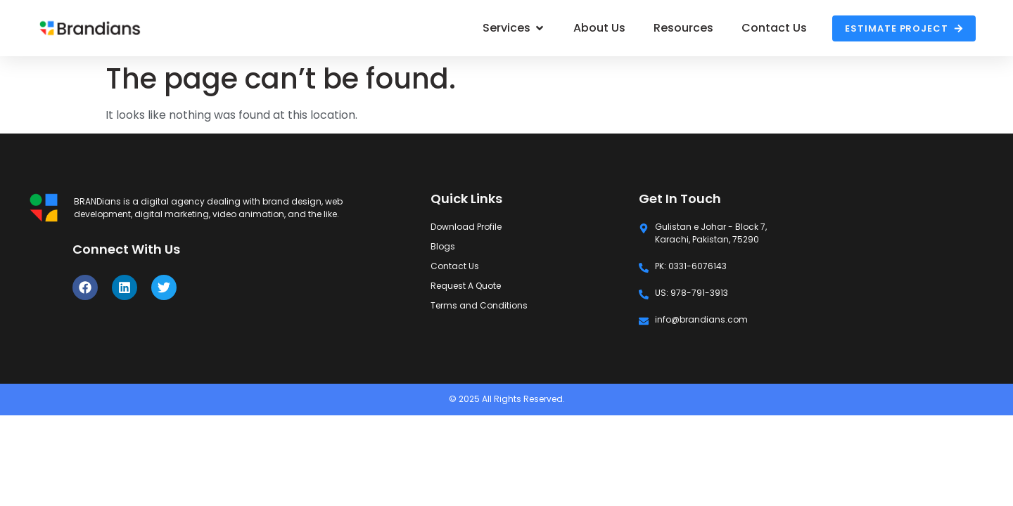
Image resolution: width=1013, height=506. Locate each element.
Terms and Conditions (479, 305)
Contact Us (455, 266)
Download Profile (466, 227)
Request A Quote (466, 286)
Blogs (443, 246)
